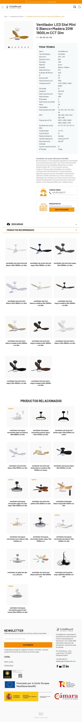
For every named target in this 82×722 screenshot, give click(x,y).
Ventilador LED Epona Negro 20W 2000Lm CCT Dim (64, 467)
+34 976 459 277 (57, 192)
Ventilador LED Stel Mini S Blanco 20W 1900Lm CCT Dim (65, 342)
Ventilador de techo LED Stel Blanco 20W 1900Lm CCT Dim (16, 264)
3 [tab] (15, 47)
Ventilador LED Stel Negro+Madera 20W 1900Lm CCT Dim (65, 303)
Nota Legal (9, 662)
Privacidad (8, 666)
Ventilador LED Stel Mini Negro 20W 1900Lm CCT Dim (65, 264)
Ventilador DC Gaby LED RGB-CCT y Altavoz (17, 573)
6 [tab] (25, 47)
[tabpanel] (18, 35)
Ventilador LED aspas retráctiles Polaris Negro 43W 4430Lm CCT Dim (40, 432)
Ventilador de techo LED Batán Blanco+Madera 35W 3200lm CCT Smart (40, 468)
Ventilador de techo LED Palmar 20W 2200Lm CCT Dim (41, 502)
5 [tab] (22, 47)
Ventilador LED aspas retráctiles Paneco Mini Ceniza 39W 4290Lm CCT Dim (17, 610)
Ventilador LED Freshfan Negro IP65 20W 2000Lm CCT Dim (64, 574)
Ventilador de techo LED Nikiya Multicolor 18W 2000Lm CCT (40, 574)
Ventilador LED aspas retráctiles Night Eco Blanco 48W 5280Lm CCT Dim (17, 432)
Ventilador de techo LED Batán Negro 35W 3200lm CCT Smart (63, 432)
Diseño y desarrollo (41, 715)
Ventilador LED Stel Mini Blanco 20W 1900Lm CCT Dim (16, 302)
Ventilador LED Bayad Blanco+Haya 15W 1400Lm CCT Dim (64, 503)
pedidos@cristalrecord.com (66, 661)
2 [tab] (12, 47)
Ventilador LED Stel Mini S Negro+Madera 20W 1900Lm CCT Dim (40, 383)
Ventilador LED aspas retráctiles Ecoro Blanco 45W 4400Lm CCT (17, 539)
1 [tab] (9, 47)
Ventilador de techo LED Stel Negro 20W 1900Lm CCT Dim (40, 264)
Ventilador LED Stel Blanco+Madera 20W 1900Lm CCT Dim (40, 303)
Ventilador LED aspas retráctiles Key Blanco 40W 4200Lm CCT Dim (64, 539)
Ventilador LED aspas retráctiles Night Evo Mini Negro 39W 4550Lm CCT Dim (17, 503)
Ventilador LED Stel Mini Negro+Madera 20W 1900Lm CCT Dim (40, 343)
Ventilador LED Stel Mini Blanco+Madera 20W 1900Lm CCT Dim (16, 343)
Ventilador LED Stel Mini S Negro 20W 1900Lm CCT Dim (16, 382)
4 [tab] (19, 47)
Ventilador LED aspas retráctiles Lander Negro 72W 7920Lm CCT (40, 539)
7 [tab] (28, 47)
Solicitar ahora (61, 210)
